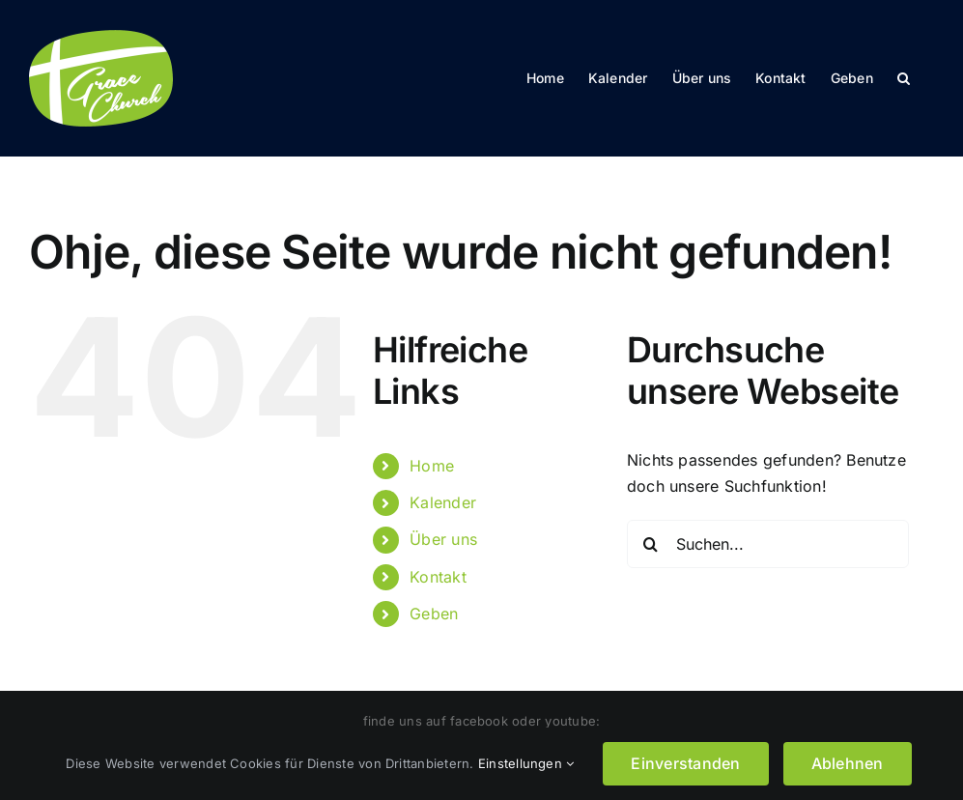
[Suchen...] (768, 544)
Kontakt (438, 576)
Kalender (443, 502)
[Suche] (651, 544)
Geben (434, 613)
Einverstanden (685, 763)
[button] (903, 78)
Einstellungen (526, 763)
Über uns (443, 539)
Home (432, 465)
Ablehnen (847, 763)
